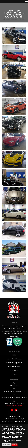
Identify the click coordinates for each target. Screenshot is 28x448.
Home (14, 355)
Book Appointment (14, 366)
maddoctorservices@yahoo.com (14, 391)
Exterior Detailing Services (14, 363)
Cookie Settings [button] (6, 444)
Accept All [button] (14, 444)
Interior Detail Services (14, 359)
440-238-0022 (14, 385)
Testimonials (14, 370)
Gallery (14, 374)
